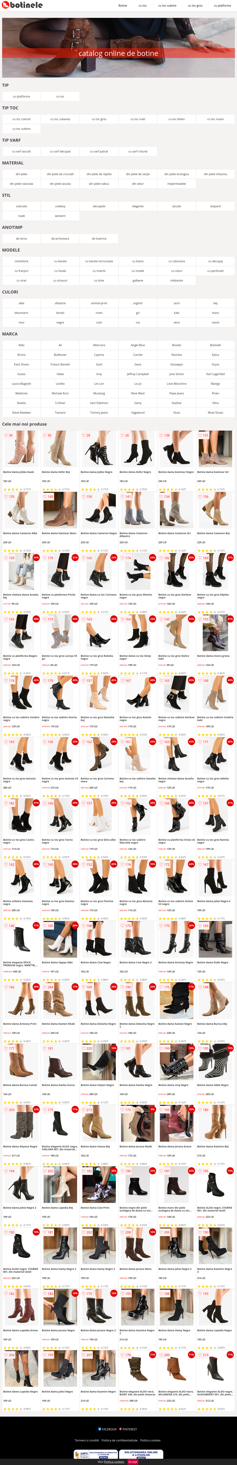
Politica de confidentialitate (120, 1440)
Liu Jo (138, 384)
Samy (138, 403)
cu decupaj (215, 261)
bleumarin (21, 313)
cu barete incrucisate (99, 261)
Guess (21, 374)
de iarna (21, 238)
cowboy (60, 206)
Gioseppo (176, 364)
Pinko (215, 393)
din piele (21, 174)
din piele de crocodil (60, 174)
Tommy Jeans (99, 413)
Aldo (22, 345)
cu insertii (99, 271)
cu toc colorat (21, 119)
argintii (138, 303)
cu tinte (99, 280)
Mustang (99, 393)
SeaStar (177, 403)
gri (138, 313)
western (60, 216)
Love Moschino (177, 384)
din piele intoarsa (215, 174)
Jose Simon (176, 374)
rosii (99, 322)
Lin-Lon (99, 384)
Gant (99, 364)
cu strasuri (60, 280)
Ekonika (177, 355)
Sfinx (215, 403)
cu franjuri (21, 271)
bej (215, 303)
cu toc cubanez (60, 119)
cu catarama (176, 261)
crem (99, 313)
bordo (60, 313)
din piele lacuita (60, 184)
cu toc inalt (138, 119)
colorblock (21, 261)
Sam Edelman (99, 403)
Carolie (138, 355)
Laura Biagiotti (21, 384)
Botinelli (215, 345)
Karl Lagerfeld (215, 374)
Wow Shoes (215, 413)
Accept (132, 1462)
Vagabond (138, 413)
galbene (138, 280)
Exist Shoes (21, 364)
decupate (99, 206)
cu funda (60, 271)
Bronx (21, 355)
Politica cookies (150, 1440)
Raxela (21, 403)
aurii (177, 303)
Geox (137, 364)
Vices (176, 413)
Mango (215, 384)
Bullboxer (60, 355)
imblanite (176, 280)
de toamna (99, 238)
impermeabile (176, 184)
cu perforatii (215, 271)
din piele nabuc (99, 184)
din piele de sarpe (138, 174)
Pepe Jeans (177, 393)
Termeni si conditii (87, 1440)
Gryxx (215, 364)
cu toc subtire (167, 5)
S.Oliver (60, 403)
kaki (176, 313)
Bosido (176, 345)
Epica (215, 355)
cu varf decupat (60, 151)
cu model (138, 271)
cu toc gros (195, 5)
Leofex (60, 384)
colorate (21, 206)
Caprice (99, 355)
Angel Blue (138, 345)
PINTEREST (128, 1429)
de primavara (60, 238)
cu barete (60, 261)
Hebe (60, 374)
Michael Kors (60, 393)
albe (21, 303)
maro (215, 313)
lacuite (176, 206)
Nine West (138, 393)
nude (21, 216)
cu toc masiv (215, 119)
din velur (138, 184)
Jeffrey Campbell (138, 374)
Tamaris (60, 413)
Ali (60, 345)
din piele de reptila (99, 174)
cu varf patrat (99, 151)
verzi (177, 322)
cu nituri (176, 271)
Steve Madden (21, 413)
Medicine (22, 393)
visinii (215, 322)
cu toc (143, 5)
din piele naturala (21, 184)
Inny (99, 374)
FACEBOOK (107, 1429)
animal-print (99, 303)
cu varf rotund (137, 151)
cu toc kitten (176, 119)
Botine (122, 5)
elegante (138, 206)
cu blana (137, 261)
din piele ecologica (177, 174)
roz (138, 322)
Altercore (99, 345)
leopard (215, 206)
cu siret (21, 280)
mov (21, 322)
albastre (60, 303)
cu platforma (222, 5)
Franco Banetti (60, 364)
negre (60, 322)
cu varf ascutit (21, 151)
